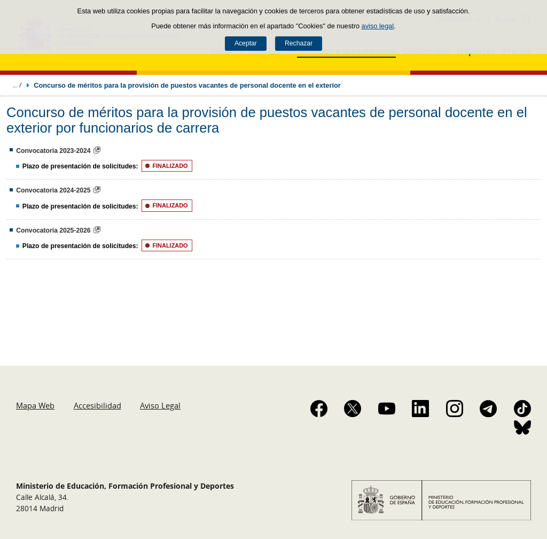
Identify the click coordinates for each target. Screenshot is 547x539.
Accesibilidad (97, 405)
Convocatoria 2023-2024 (53, 151)
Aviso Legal (160, 405)
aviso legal (378, 26)
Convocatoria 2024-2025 (53, 190)
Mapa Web (35, 405)
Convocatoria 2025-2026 (53, 230)
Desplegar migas (17, 85)
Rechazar (298, 43)
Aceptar (246, 43)
